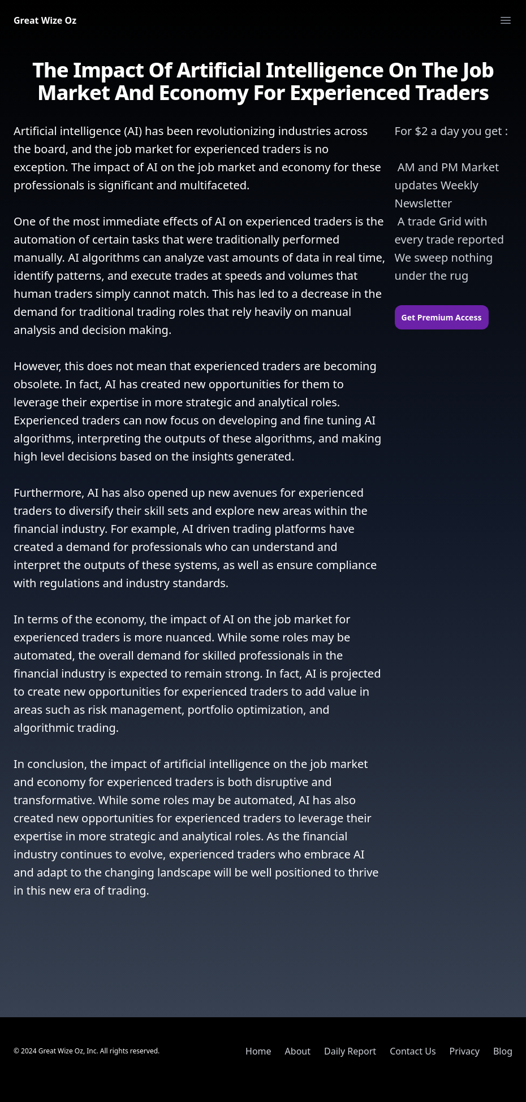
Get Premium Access (442, 317)
